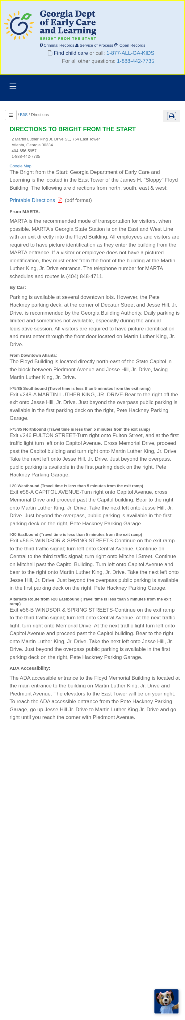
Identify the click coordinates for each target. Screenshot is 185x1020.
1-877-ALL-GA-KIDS (130, 53)
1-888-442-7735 (135, 61)
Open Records (129, 45)
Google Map (21, 166)
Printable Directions (37, 200)
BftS (24, 114)
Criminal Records (58, 45)
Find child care (71, 53)
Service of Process (94, 45)
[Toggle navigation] (13, 87)
